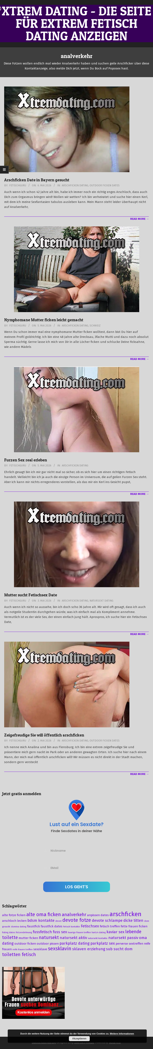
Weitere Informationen (122, 1033)
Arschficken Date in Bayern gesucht (36, 180)
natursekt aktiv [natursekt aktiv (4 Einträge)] (73, 937)
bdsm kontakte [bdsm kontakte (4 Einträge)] (40, 920)
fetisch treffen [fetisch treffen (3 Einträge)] (110, 926)
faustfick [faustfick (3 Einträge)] (33, 926)
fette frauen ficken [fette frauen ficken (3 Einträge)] (134, 926)
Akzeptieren (79, 1038)
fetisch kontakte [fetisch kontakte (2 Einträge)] (71, 926)
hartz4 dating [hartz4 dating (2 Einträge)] (99, 932)
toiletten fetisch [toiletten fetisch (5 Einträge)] (19, 954)
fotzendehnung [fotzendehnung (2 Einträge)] (24, 932)
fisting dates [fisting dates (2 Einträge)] (8, 932)
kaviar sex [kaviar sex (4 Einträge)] (115, 932)
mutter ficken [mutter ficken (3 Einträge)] (28, 938)
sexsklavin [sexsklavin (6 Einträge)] (59, 948)
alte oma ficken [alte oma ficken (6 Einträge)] (43, 914)
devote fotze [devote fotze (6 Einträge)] (76, 920)
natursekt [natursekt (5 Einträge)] (49, 937)
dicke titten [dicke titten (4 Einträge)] (133, 920)
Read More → (139, 218)
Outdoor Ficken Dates (105, 185)
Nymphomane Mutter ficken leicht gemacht (43, 320)
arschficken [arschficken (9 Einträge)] (126, 914)
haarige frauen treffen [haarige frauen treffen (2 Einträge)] (79, 932)
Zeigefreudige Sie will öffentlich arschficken (44, 735)
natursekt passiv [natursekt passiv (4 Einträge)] (123, 937)
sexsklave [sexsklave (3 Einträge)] (40, 949)
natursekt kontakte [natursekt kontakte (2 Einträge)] (97, 938)
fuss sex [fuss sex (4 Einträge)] (60, 932)
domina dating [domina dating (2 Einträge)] (18, 926)
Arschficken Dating (75, 185)
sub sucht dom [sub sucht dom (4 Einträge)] (119, 949)
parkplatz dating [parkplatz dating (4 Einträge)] (74, 943)
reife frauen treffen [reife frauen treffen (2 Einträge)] (23, 949)
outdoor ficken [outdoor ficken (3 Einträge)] (25, 943)
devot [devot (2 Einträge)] (58, 921)
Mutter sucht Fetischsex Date (30, 595)
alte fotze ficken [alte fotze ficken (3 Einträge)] (13, 915)
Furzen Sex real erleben (25, 460)
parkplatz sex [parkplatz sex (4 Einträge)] (102, 943)
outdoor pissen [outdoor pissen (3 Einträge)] (48, 943)
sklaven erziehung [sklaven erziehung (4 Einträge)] (88, 949)
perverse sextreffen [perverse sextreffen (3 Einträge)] (129, 943)
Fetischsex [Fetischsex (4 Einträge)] (90, 926)
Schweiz (95, 325)
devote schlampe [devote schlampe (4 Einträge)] (107, 920)
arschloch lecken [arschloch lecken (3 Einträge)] (14, 921)
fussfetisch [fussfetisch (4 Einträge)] (42, 932)
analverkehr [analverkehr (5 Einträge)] (74, 914)
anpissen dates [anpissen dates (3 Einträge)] (98, 915)
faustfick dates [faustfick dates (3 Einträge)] (51, 926)
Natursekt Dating (101, 600)
